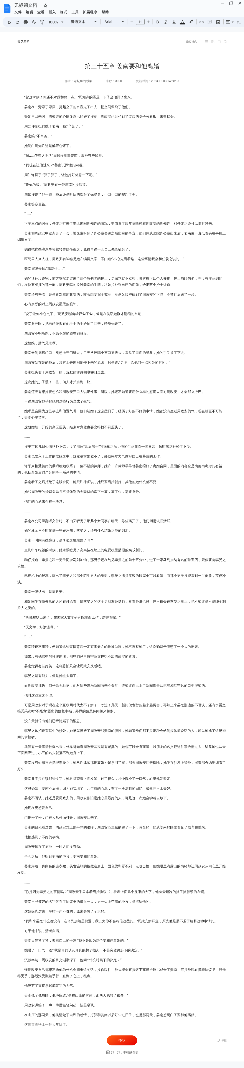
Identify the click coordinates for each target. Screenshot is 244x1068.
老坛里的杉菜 (83, 81)
